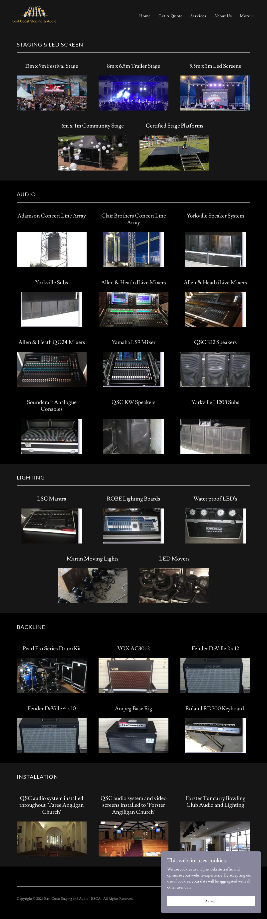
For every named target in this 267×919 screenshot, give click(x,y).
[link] (34, 14)
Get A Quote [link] (170, 16)
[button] (247, 16)
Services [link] (198, 16)
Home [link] (144, 16)
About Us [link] (223, 16)
